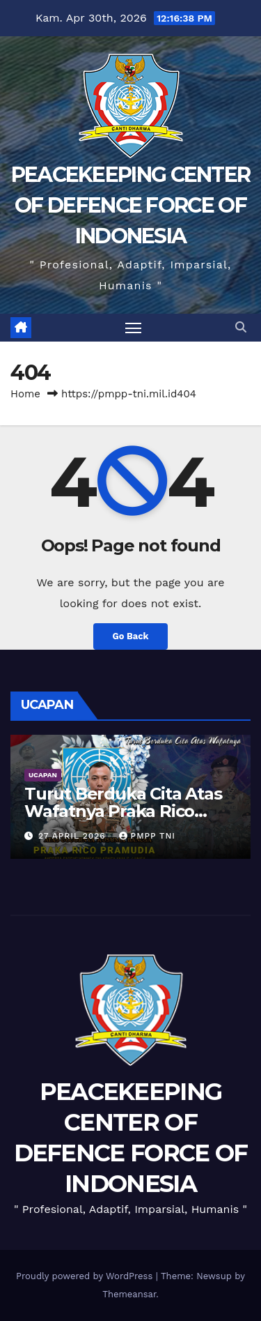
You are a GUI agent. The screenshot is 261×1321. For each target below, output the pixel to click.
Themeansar (129, 1294)
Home (25, 394)
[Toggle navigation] (133, 327)
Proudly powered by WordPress (86, 1276)
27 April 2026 (73, 836)
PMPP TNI (147, 836)
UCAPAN (43, 775)
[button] (240, 327)
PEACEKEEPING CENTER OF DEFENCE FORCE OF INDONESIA (131, 205)
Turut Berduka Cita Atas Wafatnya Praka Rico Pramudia (122, 811)
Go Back (131, 636)
